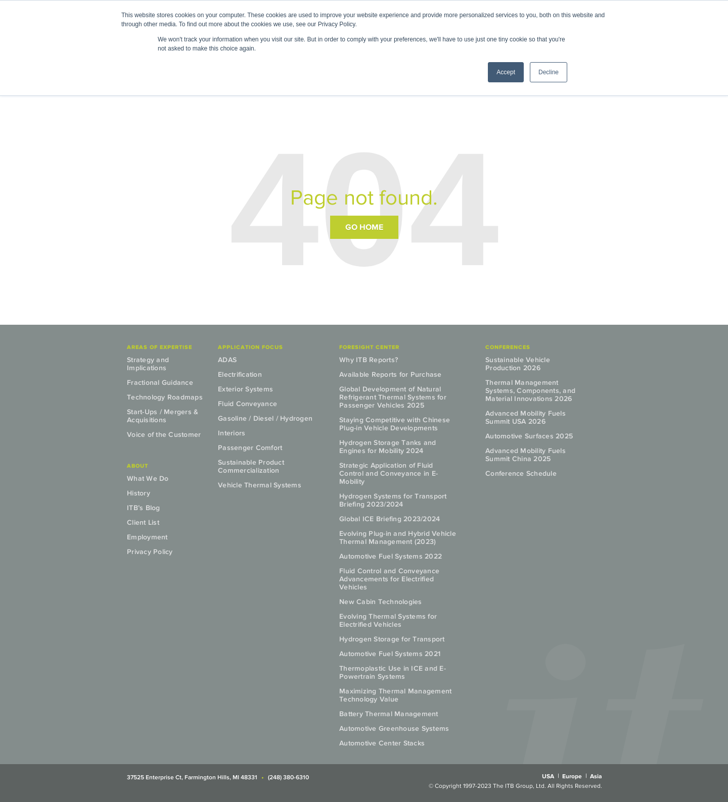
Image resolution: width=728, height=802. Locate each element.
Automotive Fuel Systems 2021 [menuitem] (389, 654)
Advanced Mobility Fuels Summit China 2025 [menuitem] (525, 455)
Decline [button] (548, 72)
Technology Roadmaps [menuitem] (165, 397)
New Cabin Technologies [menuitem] (380, 602)
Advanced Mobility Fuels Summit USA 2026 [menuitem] (525, 417)
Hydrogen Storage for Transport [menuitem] (392, 639)
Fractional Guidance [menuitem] (160, 382)
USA (548, 776)
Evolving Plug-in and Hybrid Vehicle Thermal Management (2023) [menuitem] (397, 537)
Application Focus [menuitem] (250, 347)
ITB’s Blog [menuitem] (143, 508)
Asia (596, 776)
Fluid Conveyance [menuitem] (247, 404)
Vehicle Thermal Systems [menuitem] (259, 485)
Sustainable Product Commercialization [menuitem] (251, 466)
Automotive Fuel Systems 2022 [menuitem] (390, 556)
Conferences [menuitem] (507, 347)
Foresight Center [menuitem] (369, 347)
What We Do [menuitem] (148, 478)
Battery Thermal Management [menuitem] (388, 714)
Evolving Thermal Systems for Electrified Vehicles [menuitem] (388, 620)
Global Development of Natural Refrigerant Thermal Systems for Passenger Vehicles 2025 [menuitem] (392, 397)
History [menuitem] (138, 493)
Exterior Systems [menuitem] (245, 389)
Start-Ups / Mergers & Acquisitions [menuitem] (162, 416)
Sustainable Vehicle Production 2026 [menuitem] (517, 364)
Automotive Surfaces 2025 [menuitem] (529, 436)
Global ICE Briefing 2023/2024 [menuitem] (389, 519)
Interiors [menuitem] (231, 433)
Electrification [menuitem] (240, 374)
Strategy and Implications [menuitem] (148, 364)
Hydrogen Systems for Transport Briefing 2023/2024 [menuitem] (393, 500)
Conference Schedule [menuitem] (521, 473)
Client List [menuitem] (143, 522)
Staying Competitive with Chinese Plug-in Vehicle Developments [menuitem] (394, 424)
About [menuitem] (137, 466)
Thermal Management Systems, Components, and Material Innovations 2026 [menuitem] (530, 391)
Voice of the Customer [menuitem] (164, 434)
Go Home (364, 227)
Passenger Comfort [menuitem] (250, 448)
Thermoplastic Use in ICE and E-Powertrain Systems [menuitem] (392, 672)
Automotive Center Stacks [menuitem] (382, 743)
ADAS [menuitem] (227, 360)
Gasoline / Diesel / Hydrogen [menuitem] (265, 418)
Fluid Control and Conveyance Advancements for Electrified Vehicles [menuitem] (389, 579)
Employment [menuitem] (147, 537)
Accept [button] (505, 72)
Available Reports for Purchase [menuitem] (390, 374)
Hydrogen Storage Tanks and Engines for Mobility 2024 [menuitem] (387, 447)
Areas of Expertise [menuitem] (159, 347)
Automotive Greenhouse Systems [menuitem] (394, 728)
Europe (572, 776)
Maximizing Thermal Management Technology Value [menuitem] (395, 695)
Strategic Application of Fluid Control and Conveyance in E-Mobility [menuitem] (388, 473)
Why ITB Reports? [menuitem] (368, 360)
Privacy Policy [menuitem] (150, 552)
